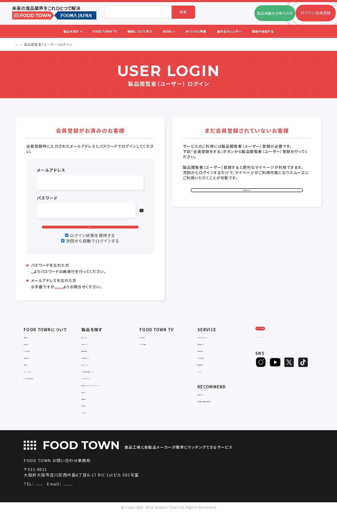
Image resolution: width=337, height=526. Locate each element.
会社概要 (31, 345)
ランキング (206, 380)
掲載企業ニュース (211, 352)
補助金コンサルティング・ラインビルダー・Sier (110, 396)
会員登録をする (247, 194)
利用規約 (31, 373)
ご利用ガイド (34, 352)
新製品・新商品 (209, 373)
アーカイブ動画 (152, 352)
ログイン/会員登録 (276, 343)
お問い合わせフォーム (73, 296)
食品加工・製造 (94, 359)
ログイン (90, 231)
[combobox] (138, 12)
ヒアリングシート (276, 360)
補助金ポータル (210, 402)
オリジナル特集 (209, 366)
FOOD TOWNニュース (215, 345)
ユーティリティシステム (100, 386)
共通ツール (91, 405)
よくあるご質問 (36, 359)
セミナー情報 (150, 345)
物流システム (92, 345)
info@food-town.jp (106, 497)
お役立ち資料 (208, 359)
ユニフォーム (92, 425)
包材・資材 (90, 418)
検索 (183, 11)
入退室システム (94, 352)
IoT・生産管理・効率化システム (107, 380)
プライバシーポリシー (41, 380)
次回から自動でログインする (93, 250)
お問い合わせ (35, 366)
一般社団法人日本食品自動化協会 (225, 409)
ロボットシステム (95, 373)
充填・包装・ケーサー (99, 366)
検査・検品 (90, 412)
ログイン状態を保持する (92, 244)
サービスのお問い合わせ (44, 386)
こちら (36, 280)
